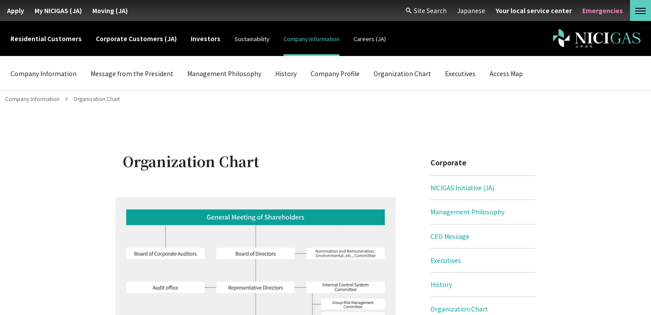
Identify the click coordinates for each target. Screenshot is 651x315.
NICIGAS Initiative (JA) (462, 187)
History (441, 284)
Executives (445, 260)
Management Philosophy (467, 211)
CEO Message (449, 236)
